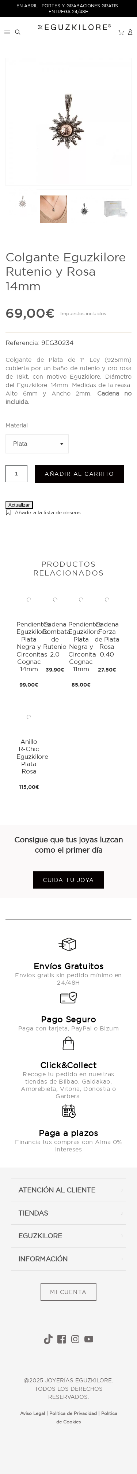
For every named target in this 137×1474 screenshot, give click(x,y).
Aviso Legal (32, 1413)
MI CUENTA (68, 1292)
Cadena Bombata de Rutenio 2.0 (56, 639)
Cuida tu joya (68, 879)
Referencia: (23, 342)
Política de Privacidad (73, 1413)
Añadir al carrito (79, 473)
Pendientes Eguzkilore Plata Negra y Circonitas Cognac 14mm (33, 646)
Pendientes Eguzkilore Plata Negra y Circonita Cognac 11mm (85, 646)
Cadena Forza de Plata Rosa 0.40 (107, 639)
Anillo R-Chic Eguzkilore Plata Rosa (32, 756)
